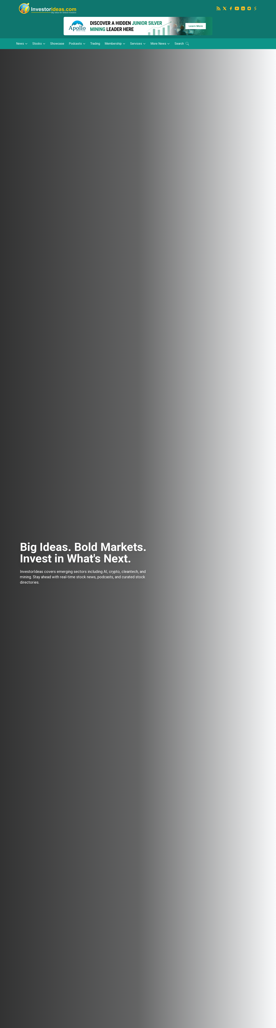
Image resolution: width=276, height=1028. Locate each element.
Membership (115, 43)
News (22, 43)
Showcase (57, 43)
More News (160, 43)
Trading (95, 43)
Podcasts (77, 43)
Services (138, 43)
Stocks (39, 43)
